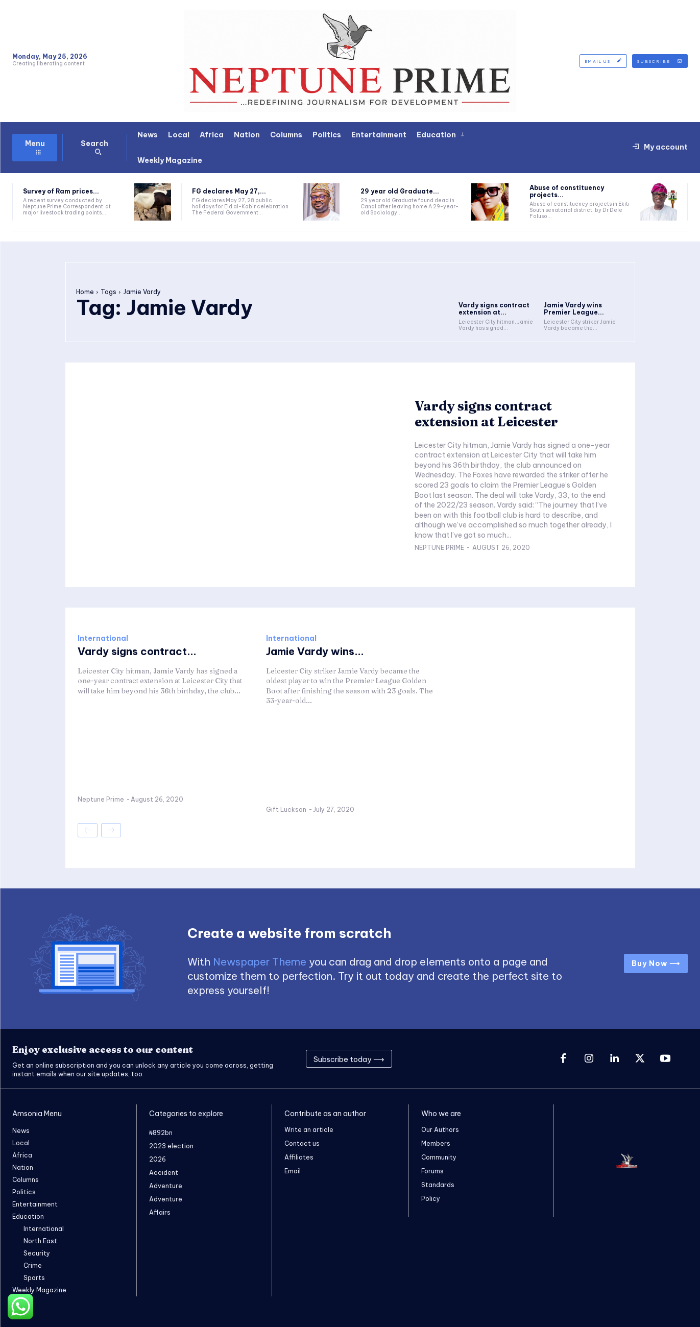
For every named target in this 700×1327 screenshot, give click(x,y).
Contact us (302, 1143)
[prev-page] (88, 830)
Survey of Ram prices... (61, 191)
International (103, 638)
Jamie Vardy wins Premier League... (574, 308)
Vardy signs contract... (137, 651)
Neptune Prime (439, 547)
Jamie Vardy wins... (315, 651)
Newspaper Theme (259, 961)
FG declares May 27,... (229, 191)
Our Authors (440, 1129)
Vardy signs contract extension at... (493, 308)
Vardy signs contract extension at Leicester (486, 414)
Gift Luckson (286, 809)
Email (292, 1171)
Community (438, 1157)
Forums (432, 1171)
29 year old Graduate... (399, 191)
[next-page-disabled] (111, 830)
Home (85, 292)
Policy (430, 1198)
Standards (437, 1185)
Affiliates (298, 1157)
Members (435, 1143)
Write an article (308, 1129)
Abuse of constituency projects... (566, 191)
